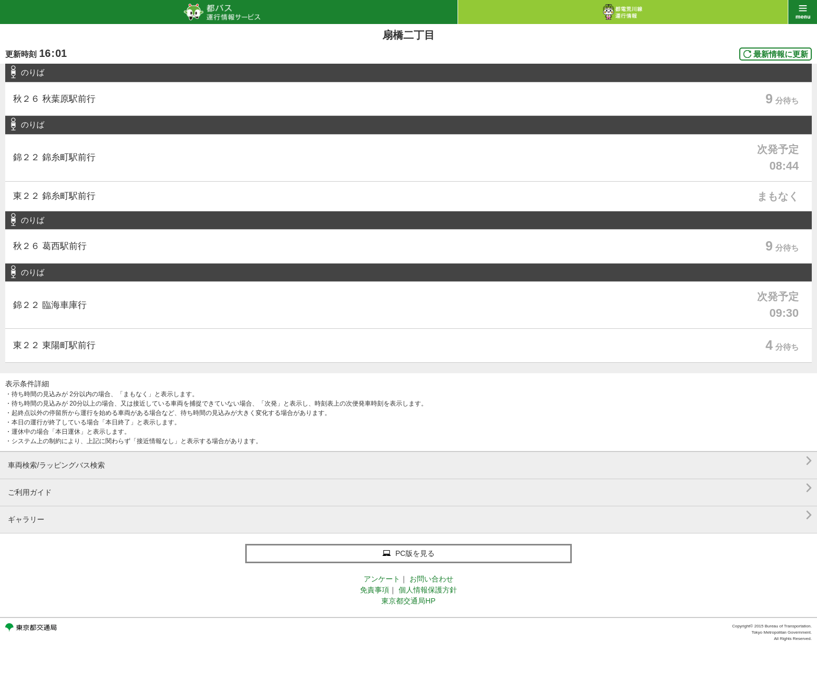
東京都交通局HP (408, 601)
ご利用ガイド (410, 488)
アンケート (382, 579)
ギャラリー (410, 515)
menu (802, 12)
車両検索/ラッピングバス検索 (410, 461)
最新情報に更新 (780, 54)
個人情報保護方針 (428, 590)
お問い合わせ (431, 579)
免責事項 (374, 590)
